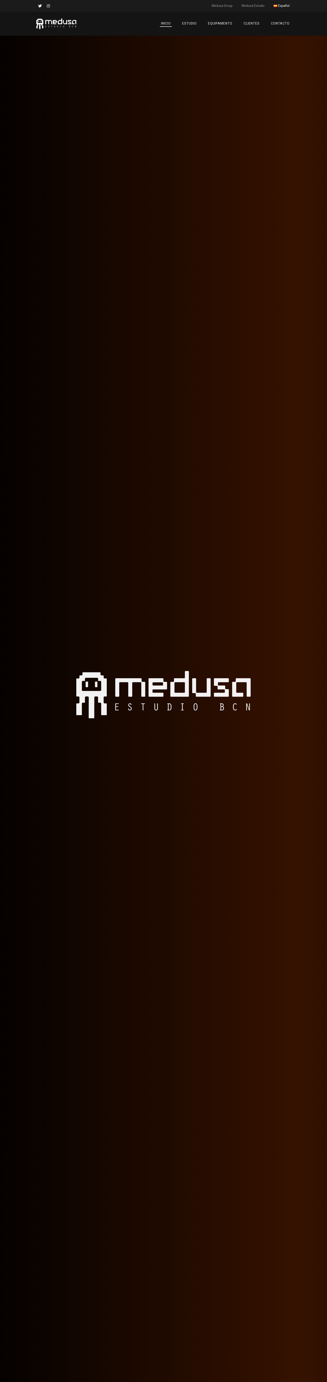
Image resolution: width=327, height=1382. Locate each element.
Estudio (189, 23)
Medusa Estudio (253, 5)
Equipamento (220, 23)
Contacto (280, 23)
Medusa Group (222, 5)
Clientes (252, 23)
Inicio (166, 23)
